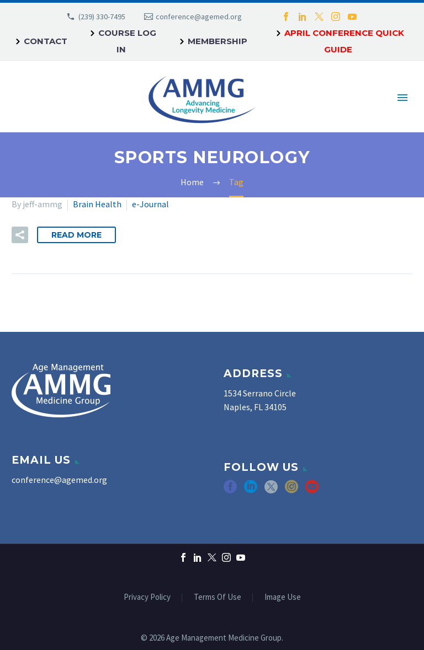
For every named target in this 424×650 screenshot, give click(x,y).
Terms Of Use (217, 597)
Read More (76, 235)
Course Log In (127, 41)
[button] (20, 235)
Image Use (282, 597)
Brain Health (97, 203)
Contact (45, 41)
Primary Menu (402, 97)
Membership (217, 41)
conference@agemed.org (199, 17)
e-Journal (150, 203)
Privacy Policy (147, 597)
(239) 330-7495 (101, 17)
